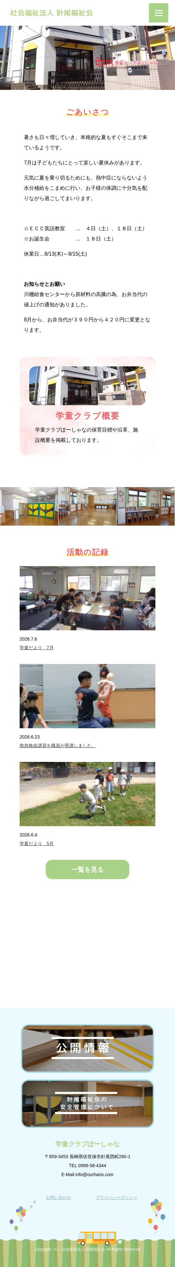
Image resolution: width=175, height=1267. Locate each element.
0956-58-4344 (92, 1165)
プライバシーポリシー (116, 1197)
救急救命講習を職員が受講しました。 (58, 745)
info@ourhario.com (95, 1174)
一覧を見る (87, 869)
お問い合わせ (58, 1197)
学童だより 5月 (37, 843)
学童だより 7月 (37, 647)
